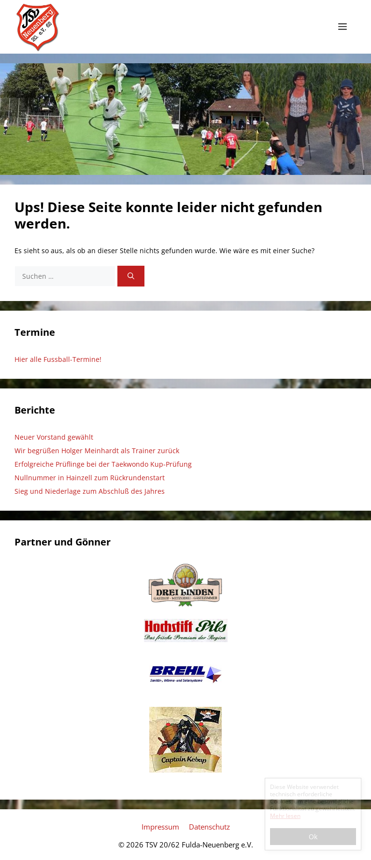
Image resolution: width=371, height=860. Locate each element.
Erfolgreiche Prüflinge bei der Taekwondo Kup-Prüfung (103, 464)
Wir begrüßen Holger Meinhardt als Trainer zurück (96, 450)
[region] (185, 119)
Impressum (160, 826)
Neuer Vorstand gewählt (53, 437)
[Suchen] (130, 276)
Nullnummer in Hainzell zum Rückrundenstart (89, 477)
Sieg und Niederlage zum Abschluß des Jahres (89, 491)
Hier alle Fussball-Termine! (57, 359)
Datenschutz (209, 826)
